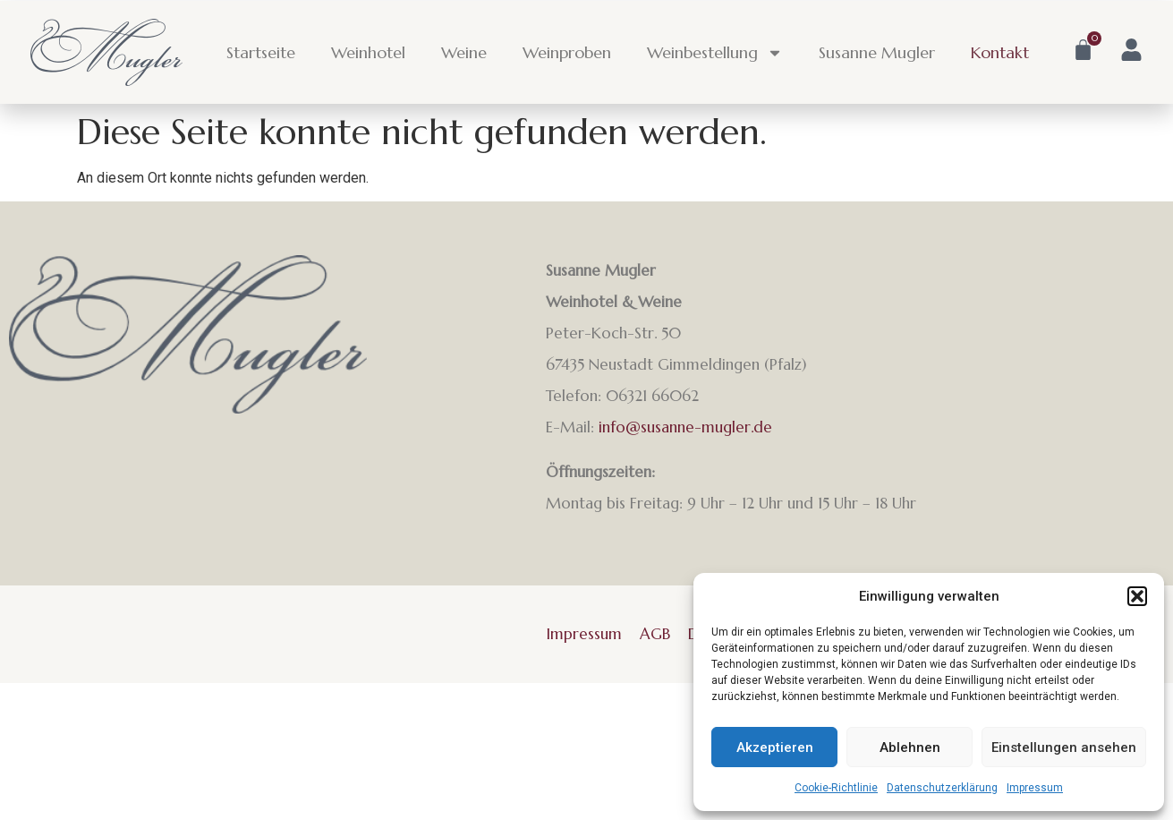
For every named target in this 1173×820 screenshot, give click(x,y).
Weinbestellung (715, 53)
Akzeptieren (774, 747)
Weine (464, 52)
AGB (655, 634)
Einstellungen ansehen (1063, 747)
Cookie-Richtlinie (836, 788)
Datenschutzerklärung (942, 788)
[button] (1137, 596)
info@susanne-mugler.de (685, 427)
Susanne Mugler (877, 52)
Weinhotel (368, 52)
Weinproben (567, 52)
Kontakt (1000, 52)
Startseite (260, 52)
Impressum (1035, 788)
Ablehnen (910, 747)
